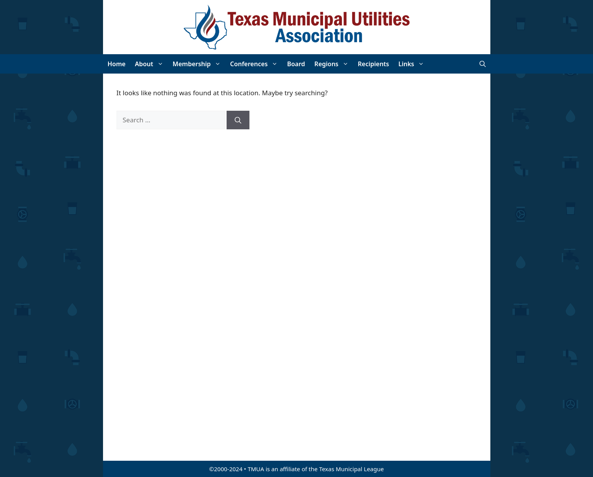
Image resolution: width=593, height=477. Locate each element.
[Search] (238, 120)
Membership (199, 64)
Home (117, 64)
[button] (160, 64)
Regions (334, 64)
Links (413, 64)
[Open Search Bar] (482, 64)
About (151, 64)
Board (296, 64)
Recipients (373, 64)
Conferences (256, 64)
